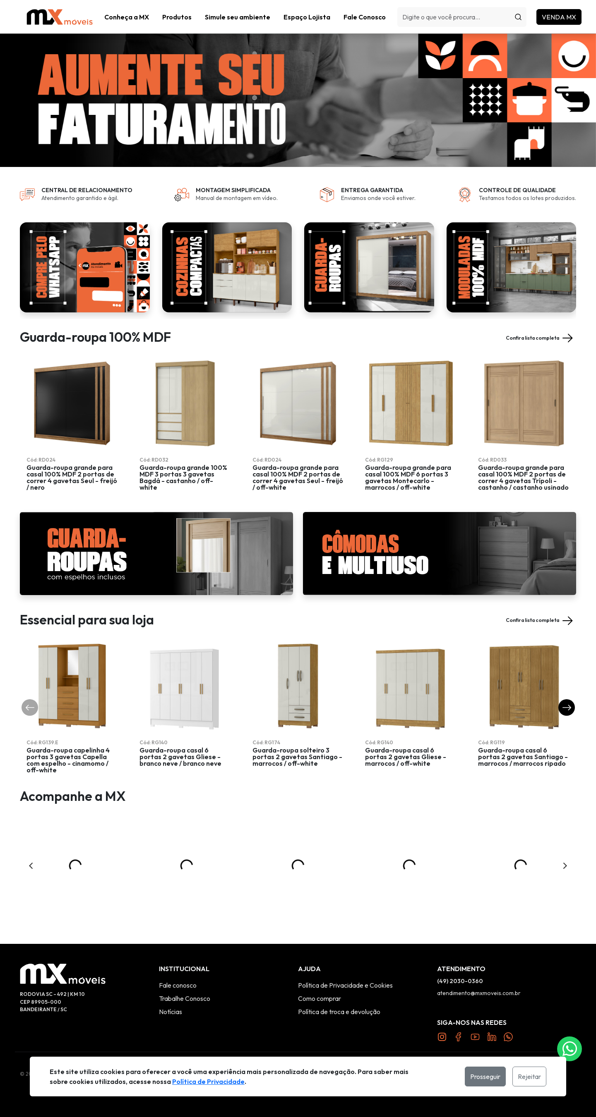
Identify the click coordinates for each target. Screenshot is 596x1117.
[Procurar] (518, 17)
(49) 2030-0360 (460, 981)
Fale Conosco (365, 17)
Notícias (170, 1011)
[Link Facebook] (459, 1036)
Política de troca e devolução (339, 1011)
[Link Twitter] (492, 1036)
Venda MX (559, 17)
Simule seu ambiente (237, 17)
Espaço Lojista (307, 17)
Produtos (177, 17)
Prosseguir (485, 1076)
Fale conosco (178, 985)
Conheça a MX (126, 17)
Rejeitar (529, 1076)
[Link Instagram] (442, 1036)
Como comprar (319, 998)
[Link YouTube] (475, 1036)
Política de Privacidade (208, 1081)
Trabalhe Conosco (184, 998)
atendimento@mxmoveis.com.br (479, 993)
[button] (177, 17)
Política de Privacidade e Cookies (345, 985)
